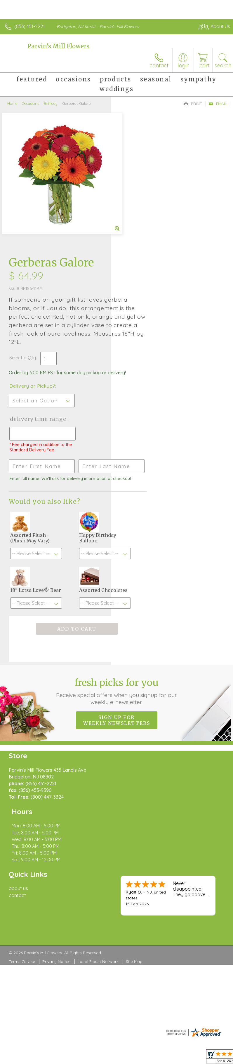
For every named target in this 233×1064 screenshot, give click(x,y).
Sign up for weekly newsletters (116, 618)
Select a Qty (133, 222)
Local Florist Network (98, 832)
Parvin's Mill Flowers (58, 46)
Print (193, 103)
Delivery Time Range (139, 295)
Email (217, 103)
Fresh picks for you (117, 589)
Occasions (30, 103)
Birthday (51, 103)
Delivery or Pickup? (143, 256)
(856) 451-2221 (29, 26)
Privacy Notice (56, 832)
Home (12, 103)
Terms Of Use (22, 832)
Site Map (134, 832)
